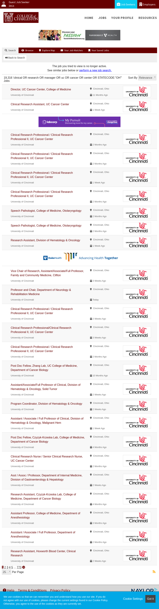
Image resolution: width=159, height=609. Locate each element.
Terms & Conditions (32, 590)
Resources (148, 18)
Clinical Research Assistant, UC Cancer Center (40, 104)
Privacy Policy (60, 590)
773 (19, 567)
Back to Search (15, 57)
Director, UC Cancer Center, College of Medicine (41, 89)
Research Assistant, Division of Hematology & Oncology (45, 240)
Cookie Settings (133, 598)
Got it (150, 598)
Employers (147, 4)
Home (89, 18)
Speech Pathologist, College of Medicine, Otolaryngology (46, 210)
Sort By (132, 77)
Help (8, 590)
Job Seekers (126, 4)
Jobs (102, 18)
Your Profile (122, 18)
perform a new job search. (95, 70)
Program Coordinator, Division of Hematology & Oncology (46, 403)
